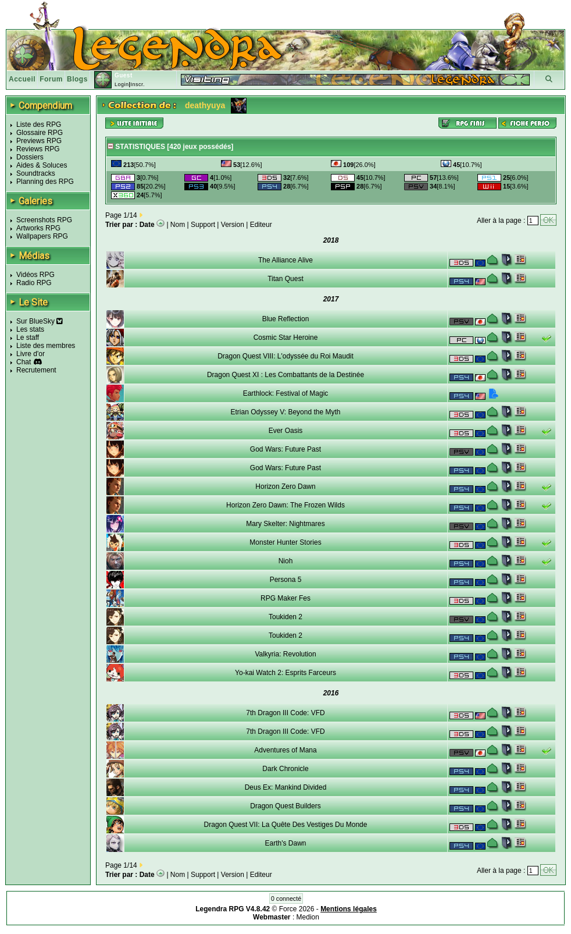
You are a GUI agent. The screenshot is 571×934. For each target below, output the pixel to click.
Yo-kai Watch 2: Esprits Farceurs (285, 673)
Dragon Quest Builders (285, 806)
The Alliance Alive (285, 260)
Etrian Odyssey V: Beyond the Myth (286, 412)
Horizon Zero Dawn (285, 486)
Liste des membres (45, 346)
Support (203, 225)
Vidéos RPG (35, 275)
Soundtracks (35, 173)
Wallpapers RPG (42, 236)
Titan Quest (285, 279)
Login (122, 84)
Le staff (27, 337)
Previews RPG (39, 141)
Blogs (77, 79)
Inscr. (137, 84)
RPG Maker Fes (285, 598)
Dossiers (30, 157)
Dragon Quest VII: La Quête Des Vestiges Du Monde (285, 825)
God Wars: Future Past (285, 449)
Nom (177, 225)
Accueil (22, 79)
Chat (23, 362)
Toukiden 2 (285, 617)
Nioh (286, 561)
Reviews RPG (38, 149)
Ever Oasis (286, 431)
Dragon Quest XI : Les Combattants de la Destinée (285, 375)
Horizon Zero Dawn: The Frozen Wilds (285, 505)
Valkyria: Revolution (285, 654)
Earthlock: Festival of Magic (286, 393)
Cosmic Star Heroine (286, 337)
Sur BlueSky (39, 321)
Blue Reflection (285, 319)
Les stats (30, 329)
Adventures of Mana (285, 750)
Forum (51, 79)
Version (232, 225)
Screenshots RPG (44, 220)
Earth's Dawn (285, 843)
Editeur (261, 225)
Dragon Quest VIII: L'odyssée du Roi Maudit (285, 356)
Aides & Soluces (41, 165)
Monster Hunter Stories (285, 542)
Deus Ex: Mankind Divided (286, 787)
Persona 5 (286, 580)
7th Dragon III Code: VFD (285, 713)
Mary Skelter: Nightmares (285, 524)
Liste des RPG (38, 124)
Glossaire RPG (39, 133)
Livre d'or (30, 354)
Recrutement (36, 370)
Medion (308, 917)
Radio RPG (34, 283)
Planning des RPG (45, 181)
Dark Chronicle (285, 769)
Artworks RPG (38, 228)
